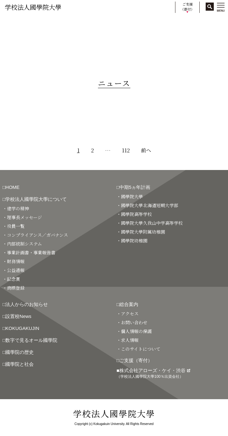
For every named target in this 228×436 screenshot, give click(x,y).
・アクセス (128, 313)
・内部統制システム (22, 244)
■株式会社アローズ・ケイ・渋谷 (153, 373)
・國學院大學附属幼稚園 (141, 232)
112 (126, 150)
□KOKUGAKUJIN (21, 328)
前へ (146, 150)
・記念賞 (11, 279)
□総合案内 (127, 304)
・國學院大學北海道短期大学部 (147, 205)
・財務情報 (14, 261)
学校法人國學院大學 (33, 7)
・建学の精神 (16, 208)
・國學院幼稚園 (132, 240)
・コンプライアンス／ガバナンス (35, 235)
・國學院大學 (130, 196)
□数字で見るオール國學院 (30, 340)
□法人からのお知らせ (25, 304)
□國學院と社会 (18, 364)
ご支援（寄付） (187, 7)
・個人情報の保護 (134, 331)
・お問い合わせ (132, 322)
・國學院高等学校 (134, 214)
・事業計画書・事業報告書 (29, 252)
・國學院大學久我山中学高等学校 (150, 223)
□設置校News (17, 316)
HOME (10, 23)
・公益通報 (14, 270)
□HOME (11, 187)
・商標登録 (14, 288)
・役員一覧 (14, 226)
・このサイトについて (138, 349)
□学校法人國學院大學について (35, 199)
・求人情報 (128, 340)
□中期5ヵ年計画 (133, 187)
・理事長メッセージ (22, 217)
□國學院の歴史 (18, 352)
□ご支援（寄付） (134, 360)
